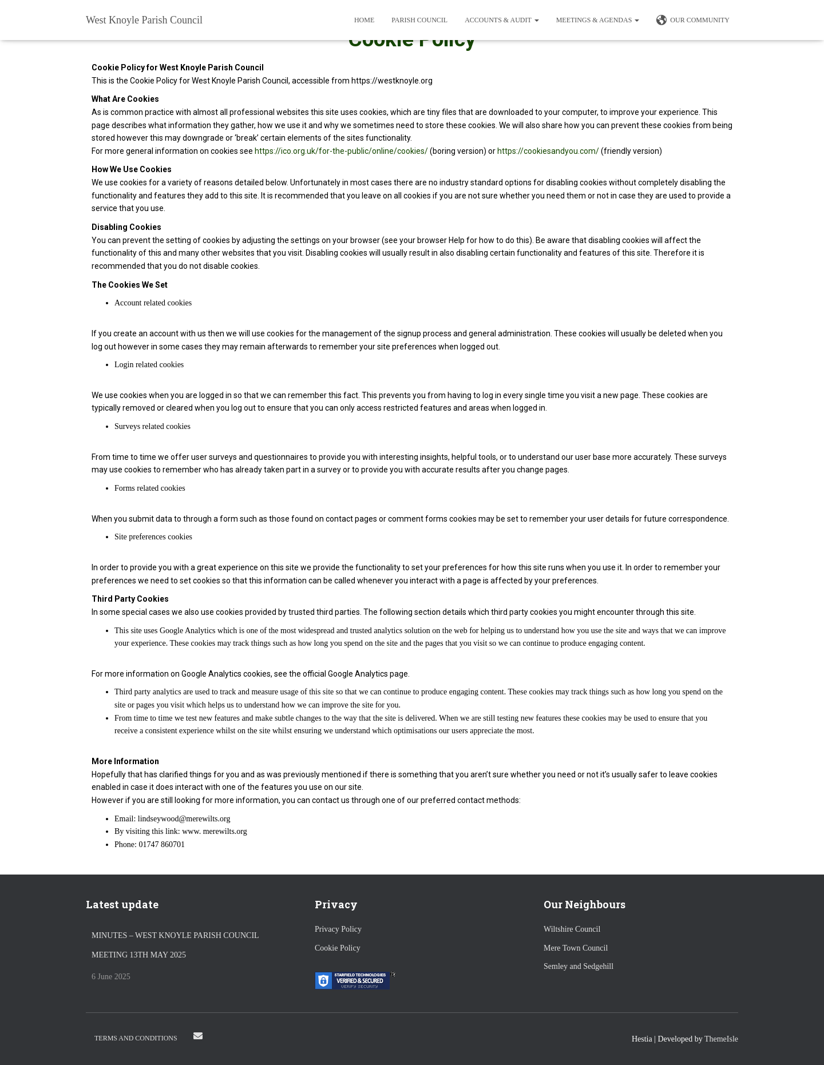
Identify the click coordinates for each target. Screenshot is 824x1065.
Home (364, 20)
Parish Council (419, 20)
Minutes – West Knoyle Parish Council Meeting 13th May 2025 (175, 945)
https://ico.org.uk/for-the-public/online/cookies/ (341, 151)
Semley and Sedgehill (578, 966)
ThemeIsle (721, 1039)
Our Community (693, 20)
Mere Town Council (576, 948)
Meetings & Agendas (598, 20)
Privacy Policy (338, 929)
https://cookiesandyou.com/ (548, 151)
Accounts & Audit (501, 20)
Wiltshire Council (572, 929)
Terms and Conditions (135, 1038)
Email (198, 1036)
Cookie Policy (337, 948)
